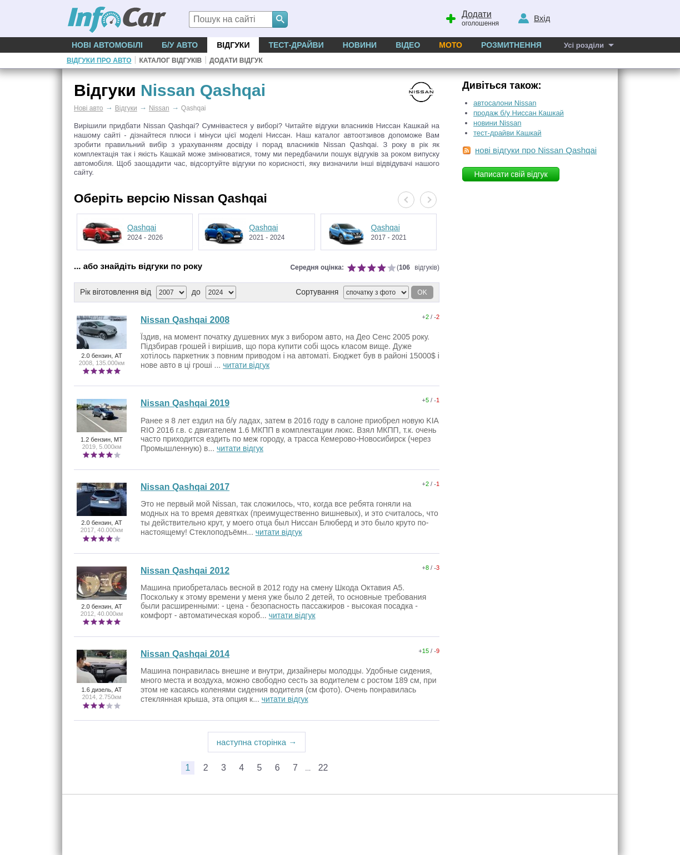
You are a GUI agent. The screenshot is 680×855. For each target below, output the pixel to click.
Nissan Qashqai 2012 (185, 570)
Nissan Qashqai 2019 (185, 403)
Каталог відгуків (170, 60)
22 (323, 767)
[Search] (280, 19)
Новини (360, 45)
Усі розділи (584, 45)
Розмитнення (511, 45)
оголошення (472, 17)
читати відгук (246, 365)
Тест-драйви (295, 45)
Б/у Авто (180, 45)
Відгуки (233, 45)
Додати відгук (236, 60)
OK (422, 292)
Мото (450, 45)
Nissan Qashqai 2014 (185, 654)
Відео (408, 45)
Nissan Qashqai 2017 (185, 487)
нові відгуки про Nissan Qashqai (536, 150)
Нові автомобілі (107, 45)
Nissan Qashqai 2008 (185, 320)
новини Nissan (497, 123)
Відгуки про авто (99, 60)
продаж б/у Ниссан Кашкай (518, 113)
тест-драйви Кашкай (507, 133)
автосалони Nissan (504, 103)
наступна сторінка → (257, 742)
